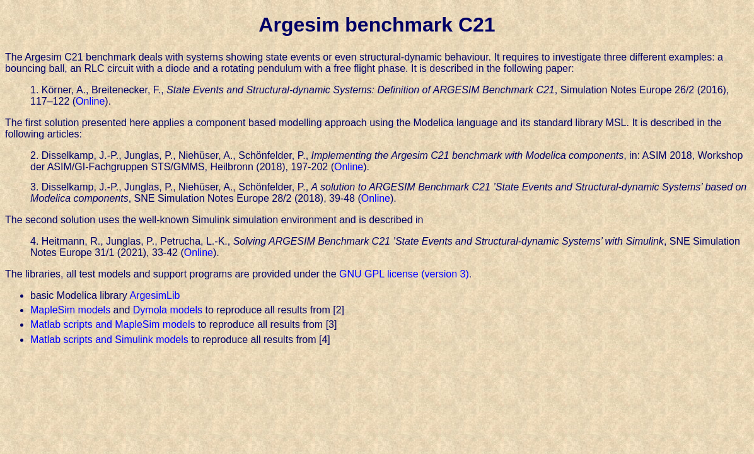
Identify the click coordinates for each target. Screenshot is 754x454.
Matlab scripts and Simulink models (109, 339)
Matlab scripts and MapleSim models (112, 324)
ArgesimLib (154, 295)
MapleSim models (70, 310)
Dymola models (167, 310)
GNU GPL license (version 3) (404, 274)
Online (90, 101)
